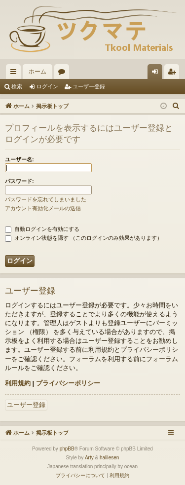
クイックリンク (15, 73)
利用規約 (18, 383)
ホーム (37, 71)
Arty (89, 457)
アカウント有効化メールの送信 (43, 208)
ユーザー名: (19, 159)
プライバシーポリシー (68, 383)
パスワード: (19, 181)
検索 (16, 86)
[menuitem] (176, 106)
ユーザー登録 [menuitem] (174, 73)
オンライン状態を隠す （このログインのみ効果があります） (83, 238)
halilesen (109, 457)
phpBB (67, 448)
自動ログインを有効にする (42, 229)
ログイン (47, 86)
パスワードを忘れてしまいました (45, 199)
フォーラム (63, 73)
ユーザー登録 (89, 86)
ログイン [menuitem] (157, 73)
